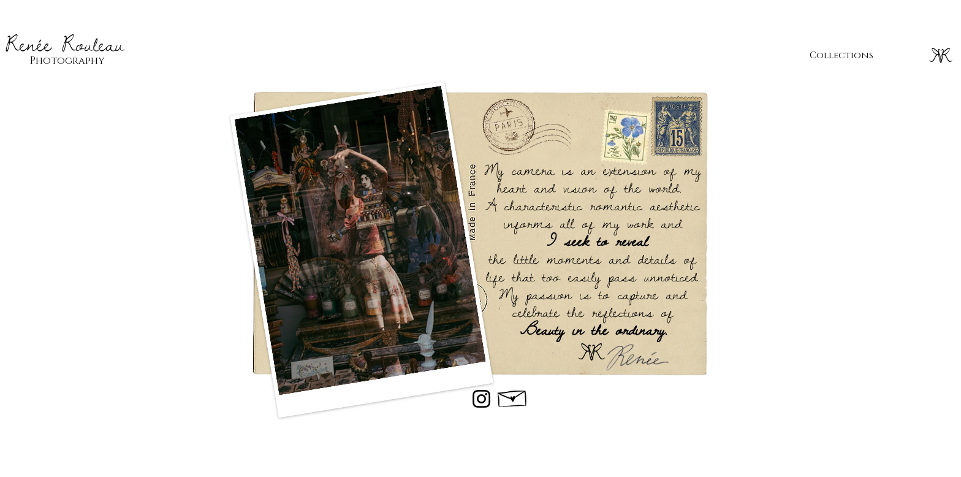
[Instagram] (481, 399)
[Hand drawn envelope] (513, 396)
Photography (67, 60)
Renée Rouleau (65, 44)
